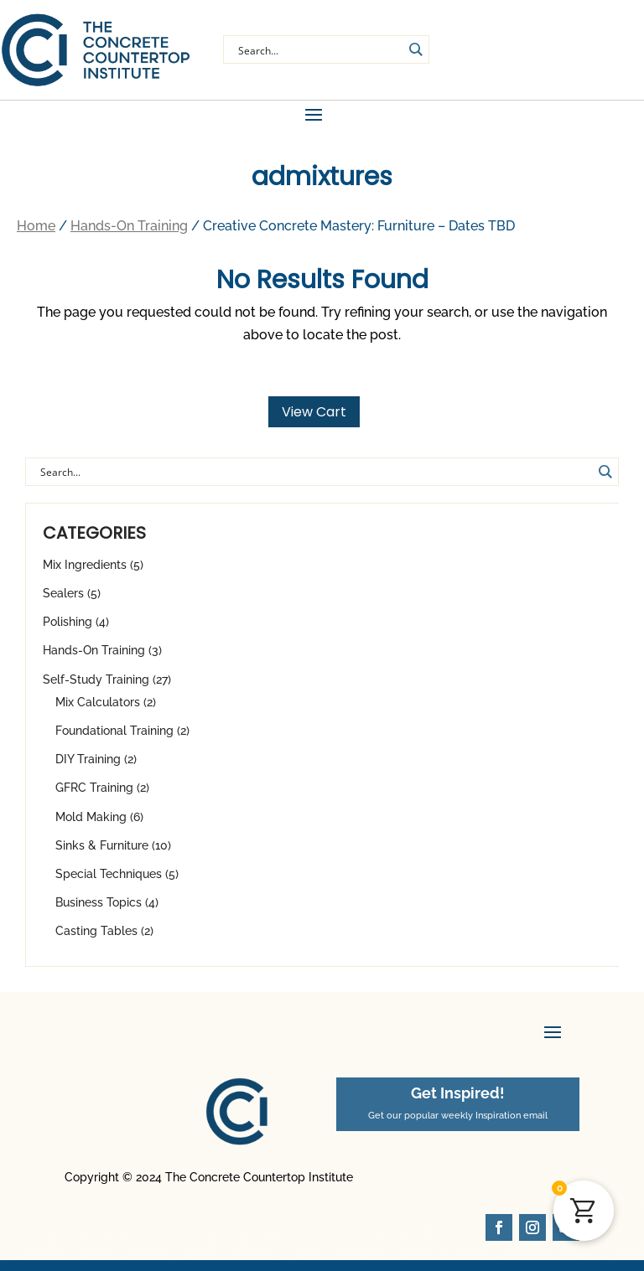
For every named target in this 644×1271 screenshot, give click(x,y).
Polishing (67, 629)
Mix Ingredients (85, 572)
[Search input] (318, 49)
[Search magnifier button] (415, 49)
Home (36, 233)
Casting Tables (96, 938)
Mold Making (91, 824)
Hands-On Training (94, 657)
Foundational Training (114, 738)
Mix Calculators (97, 709)
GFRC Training (94, 795)
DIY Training (88, 766)
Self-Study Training (96, 687)
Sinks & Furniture (101, 853)
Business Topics (98, 910)
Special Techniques (108, 881)
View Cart (314, 419)
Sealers (63, 600)
